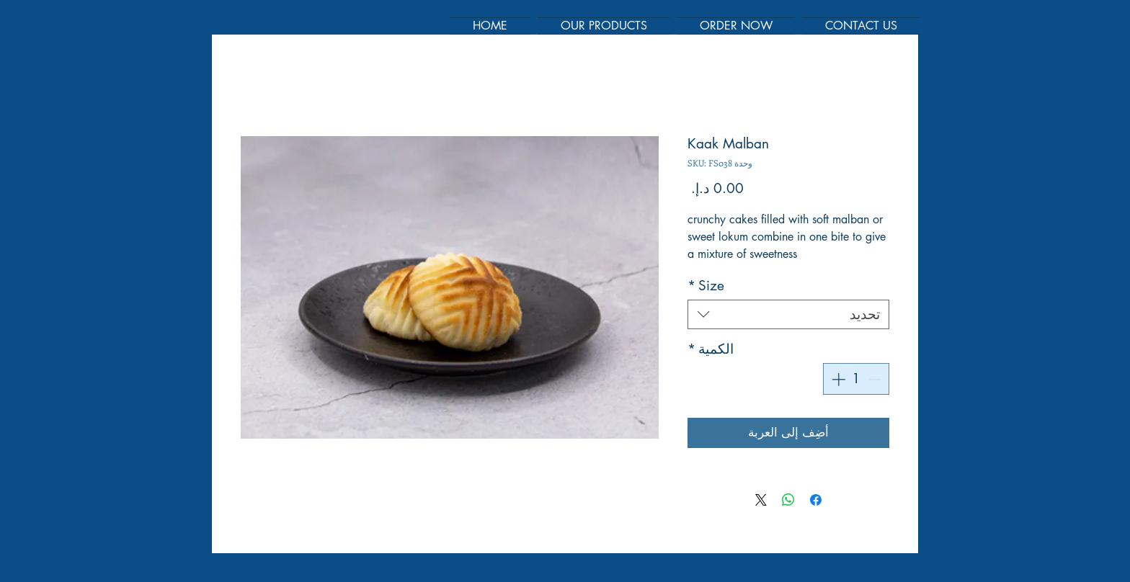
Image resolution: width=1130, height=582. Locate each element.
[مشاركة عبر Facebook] (815, 500)
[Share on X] (761, 500)
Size (706, 285)
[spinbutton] (856, 379)
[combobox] (788, 314)
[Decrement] (876, 379)
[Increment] (837, 379)
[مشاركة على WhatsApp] (788, 500)
